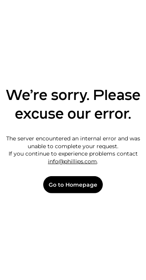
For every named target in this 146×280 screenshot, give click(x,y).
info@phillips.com (72, 161)
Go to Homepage (73, 185)
